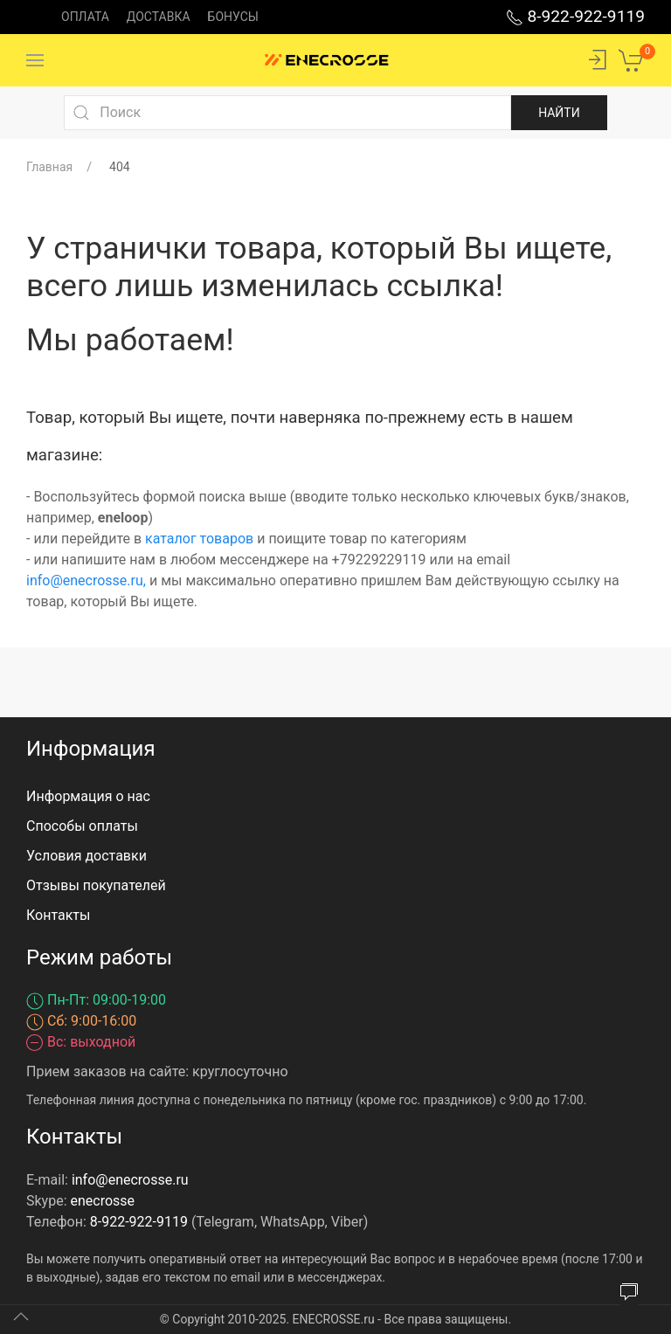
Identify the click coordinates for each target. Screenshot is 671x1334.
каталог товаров (199, 538)
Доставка (158, 17)
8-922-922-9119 (575, 16)
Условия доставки (86, 855)
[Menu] (35, 60)
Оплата (85, 17)
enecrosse (103, 1200)
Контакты (58, 915)
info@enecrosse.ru (84, 580)
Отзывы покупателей (96, 885)
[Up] (21, 1316)
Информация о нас (88, 796)
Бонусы (233, 17)
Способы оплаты (82, 826)
